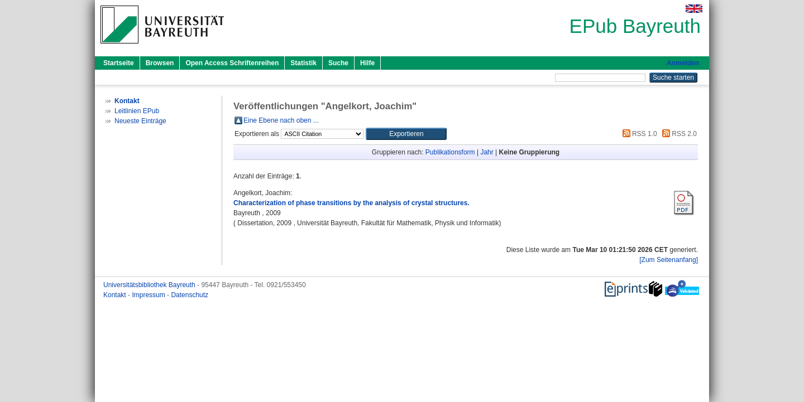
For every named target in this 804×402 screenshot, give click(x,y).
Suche (338, 63)
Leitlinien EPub (136, 111)
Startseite (118, 63)
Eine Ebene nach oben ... (281, 120)
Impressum (149, 295)
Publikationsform (450, 152)
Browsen (160, 63)
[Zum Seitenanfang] (668, 260)
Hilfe (367, 63)
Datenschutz (189, 295)
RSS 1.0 (638, 134)
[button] (406, 134)
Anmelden (683, 63)
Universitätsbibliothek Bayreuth (150, 285)
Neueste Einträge (140, 121)
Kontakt (115, 295)
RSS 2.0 (678, 134)
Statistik (303, 63)
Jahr (486, 152)
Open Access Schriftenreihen (232, 63)
